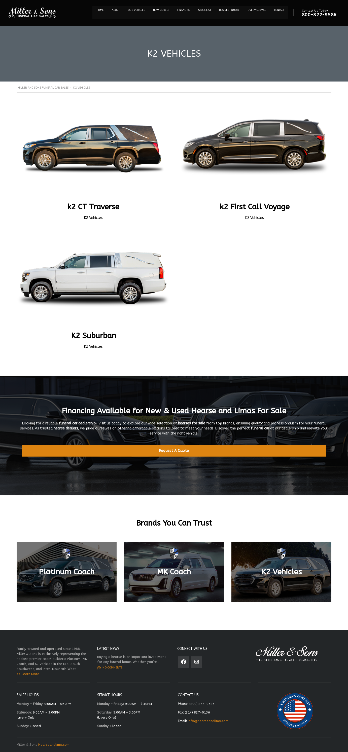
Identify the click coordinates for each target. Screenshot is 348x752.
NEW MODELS (161, 10)
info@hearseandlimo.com (208, 721)
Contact (279, 10)
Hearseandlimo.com (53, 744)
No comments (109, 667)
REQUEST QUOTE (229, 10)
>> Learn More (28, 674)
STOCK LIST (204, 10)
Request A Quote (174, 451)
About (116, 10)
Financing (183, 10)
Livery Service (257, 10)
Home (100, 10)
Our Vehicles (136, 10)
